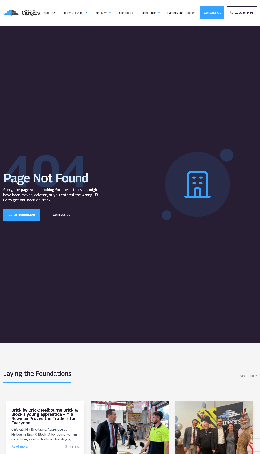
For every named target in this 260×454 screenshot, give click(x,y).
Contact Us (61, 215)
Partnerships (148, 12)
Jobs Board (125, 12)
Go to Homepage (21, 215)
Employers (100, 12)
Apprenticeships (73, 12)
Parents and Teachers (181, 12)
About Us (50, 12)
